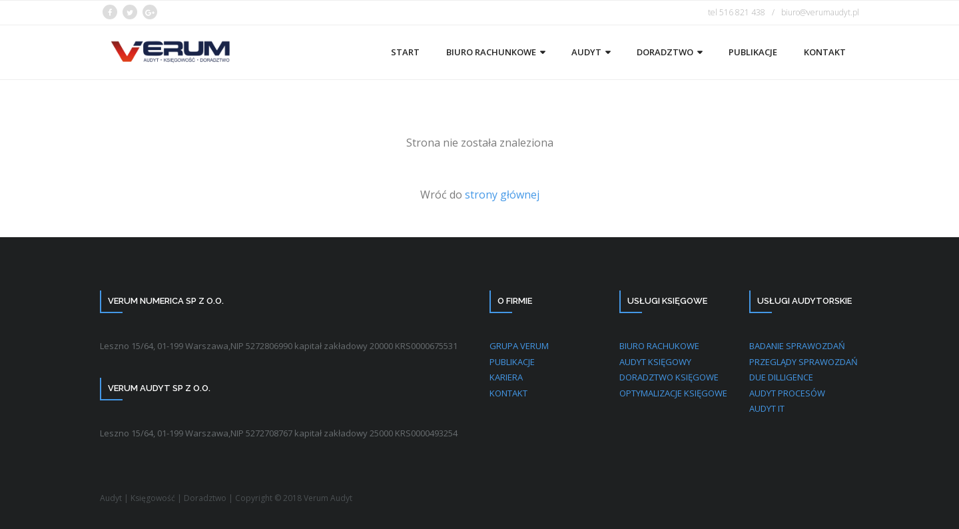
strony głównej (500, 194)
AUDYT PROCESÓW (787, 393)
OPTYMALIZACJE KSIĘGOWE (673, 393)
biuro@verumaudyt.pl (820, 12)
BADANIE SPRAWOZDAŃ (797, 346)
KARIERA (506, 377)
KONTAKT (508, 393)
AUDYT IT (767, 408)
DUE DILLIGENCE (781, 377)
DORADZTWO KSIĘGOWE (669, 377)
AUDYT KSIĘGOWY (655, 362)
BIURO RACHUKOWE (659, 346)
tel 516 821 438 (736, 12)
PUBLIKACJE (512, 362)
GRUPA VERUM (519, 346)
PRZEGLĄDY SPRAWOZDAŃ (803, 362)
